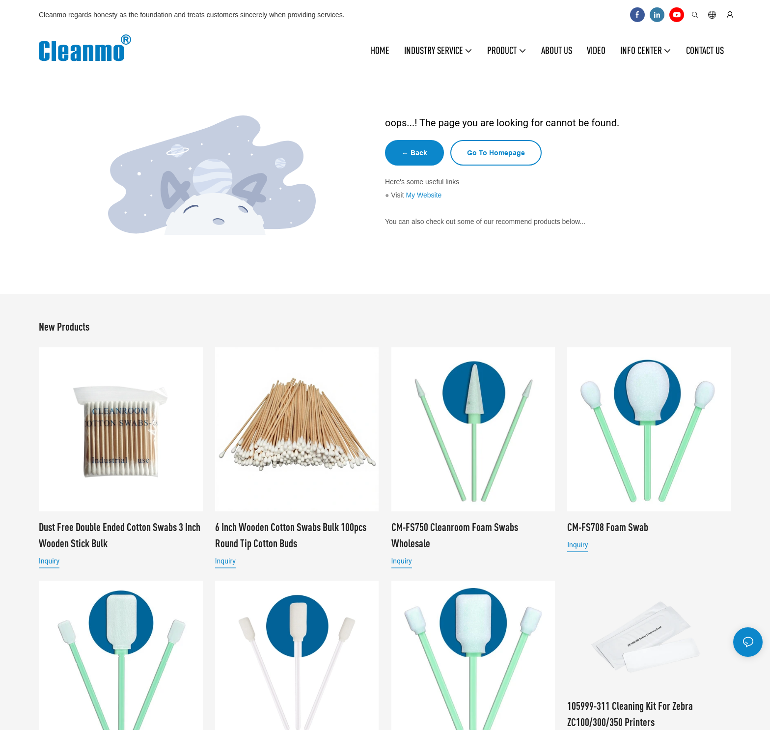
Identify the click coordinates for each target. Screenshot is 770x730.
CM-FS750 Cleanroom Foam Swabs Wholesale (454, 535)
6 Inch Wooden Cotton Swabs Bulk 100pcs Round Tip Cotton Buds (290, 535)
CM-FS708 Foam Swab (607, 527)
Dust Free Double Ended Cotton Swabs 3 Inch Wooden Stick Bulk (119, 535)
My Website (423, 195)
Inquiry (49, 561)
